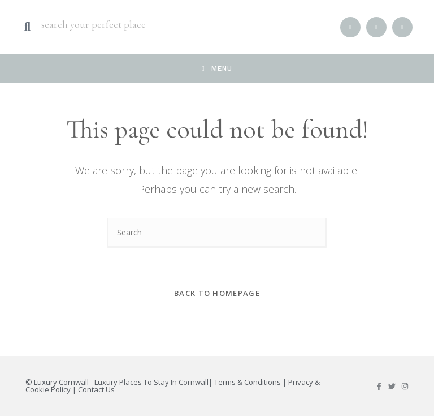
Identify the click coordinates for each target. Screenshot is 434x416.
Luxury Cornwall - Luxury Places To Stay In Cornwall (121, 382)
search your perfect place (93, 24)
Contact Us (96, 389)
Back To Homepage (217, 293)
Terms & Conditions (247, 382)
